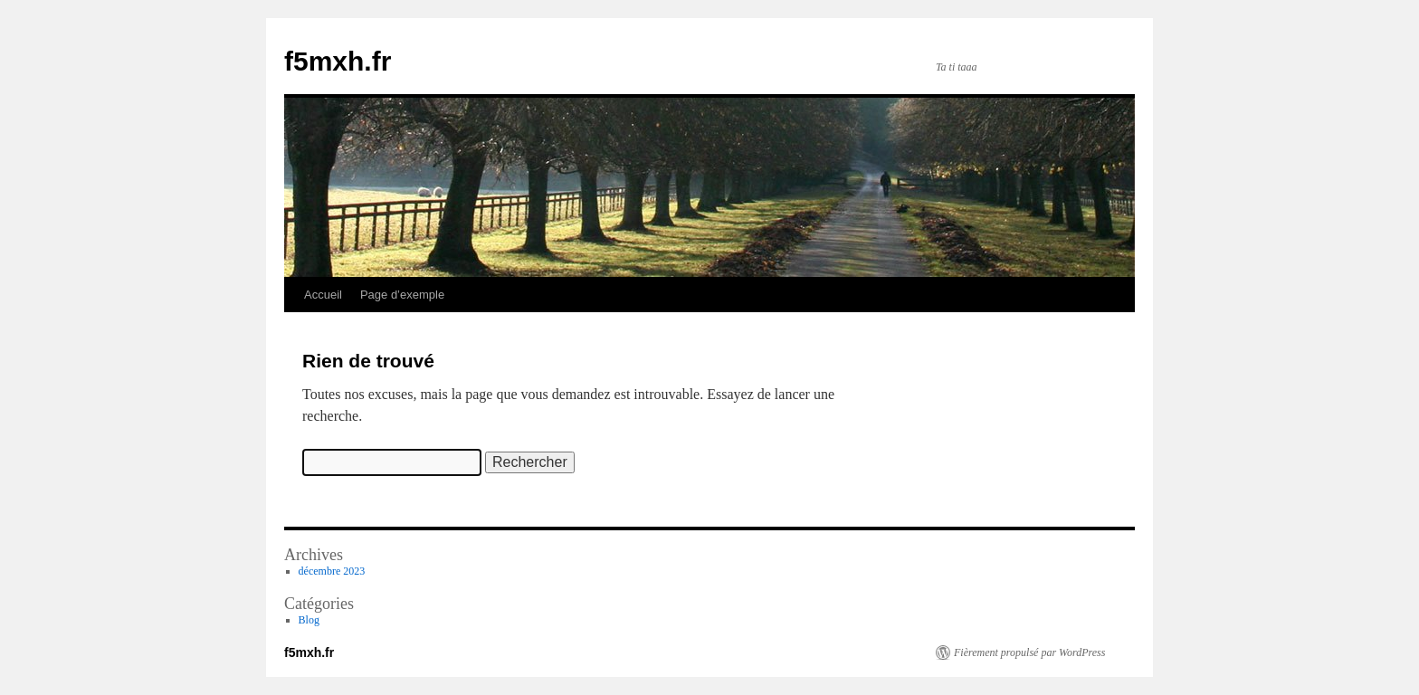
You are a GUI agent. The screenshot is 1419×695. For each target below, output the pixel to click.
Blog (309, 620)
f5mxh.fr (337, 61)
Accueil (323, 294)
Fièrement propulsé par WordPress (1029, 652)
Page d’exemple (402, 294)
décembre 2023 (332, 571)
